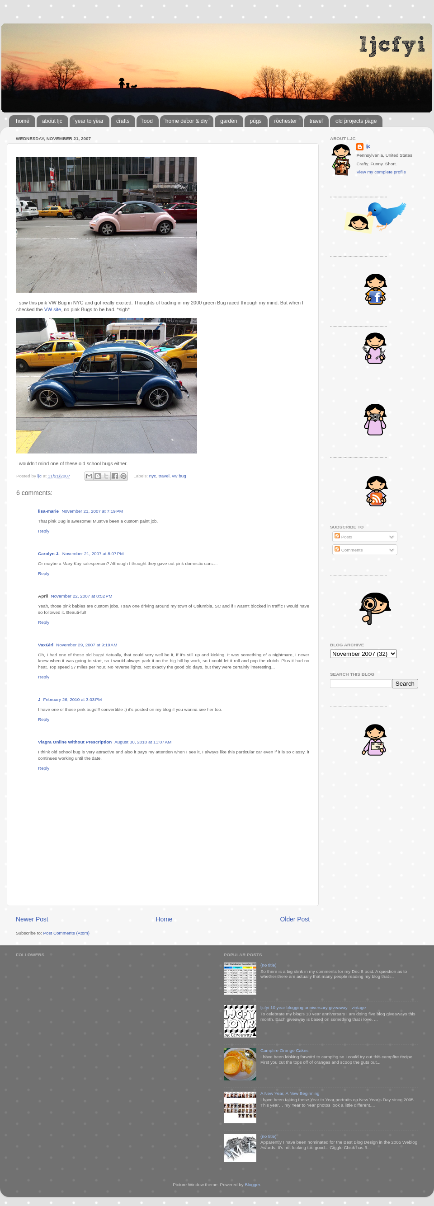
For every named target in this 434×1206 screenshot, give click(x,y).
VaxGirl (45, 644)
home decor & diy (186, 121)
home (22, 121)
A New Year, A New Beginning (290, 1093)
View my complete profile (381, 171)
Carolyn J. (49, 553)
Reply (43, 530)
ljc (367, 146)
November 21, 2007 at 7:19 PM (92, 511)
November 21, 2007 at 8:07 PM (93, 553)
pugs (256, 121)
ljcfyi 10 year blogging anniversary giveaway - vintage (313, 1007)
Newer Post (32, 919)
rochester (285, 121)
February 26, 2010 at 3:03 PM (72, 699)
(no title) (268, 965)
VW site (52, 309)
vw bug (179, 475)
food (147, 121)
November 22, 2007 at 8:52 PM (82, 596)
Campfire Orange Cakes (284, 1050)
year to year (89, 121)
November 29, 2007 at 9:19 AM (86, 644)
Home (164, 919)
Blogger (252, 1184)
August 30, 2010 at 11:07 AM (142, 741)
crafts (122, 121)
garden (228, 121)
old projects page (356, 121)
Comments (349, 549)
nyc (152, 475)
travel (316, 121)
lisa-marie (48, 511)
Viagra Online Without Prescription (75, 741)
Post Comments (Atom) (66, 932)
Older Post (295, 919)
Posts (343, 536)
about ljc (52, 121)
